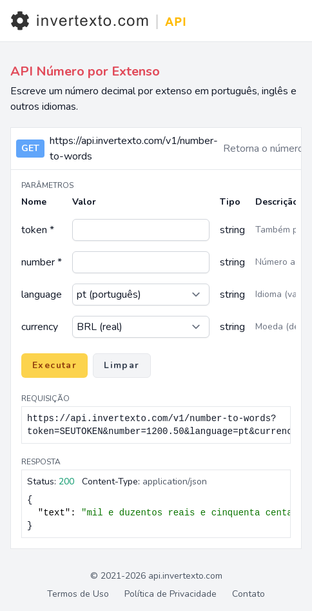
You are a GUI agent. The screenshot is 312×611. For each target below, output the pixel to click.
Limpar (121, 365)
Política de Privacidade (170, 594)
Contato (248, 594)
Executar (54, 365)
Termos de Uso (78, 594)
